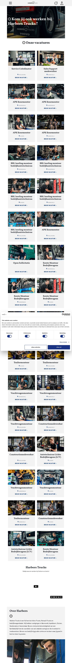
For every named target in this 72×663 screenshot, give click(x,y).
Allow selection (35, 347)
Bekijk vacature (21, 78)
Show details (63, 342)
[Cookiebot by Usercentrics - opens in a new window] (63, 314)
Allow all (58, 347)
